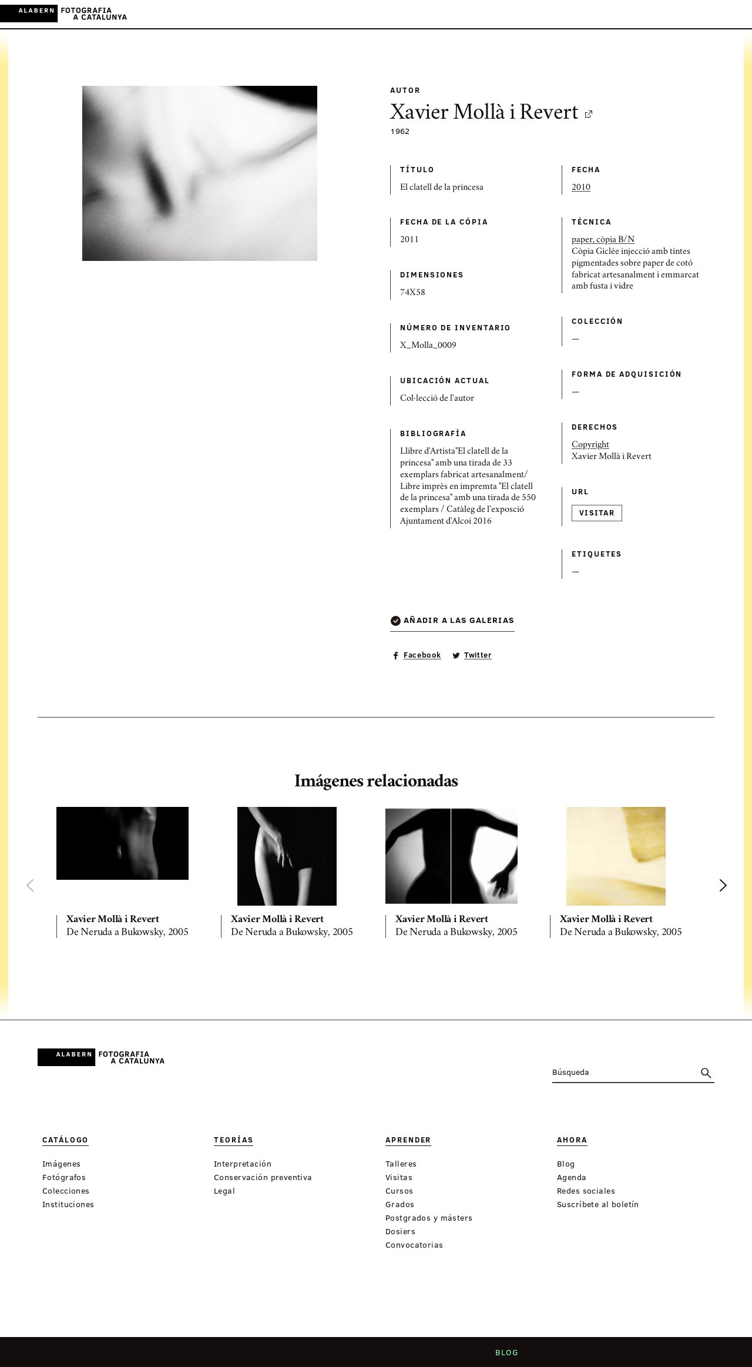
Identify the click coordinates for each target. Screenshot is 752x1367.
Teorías (298, 14)
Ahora (389, 14)
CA (685, 13)
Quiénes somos (273, 1356)
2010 (581, 188)
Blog (503, 1356)
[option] (129, 875)
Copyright (590, 445)
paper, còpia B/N (603, 240)
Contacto (396, 1356)
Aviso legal (455, 1356)
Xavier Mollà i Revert (492, 114)
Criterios (340, 1356)
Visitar (597, 512)
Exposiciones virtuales (467, 14)
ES (702, 13)
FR (733, 13)
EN (717, 13)
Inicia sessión (640, 13)
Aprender (345, 14)
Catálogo (251, 14)
